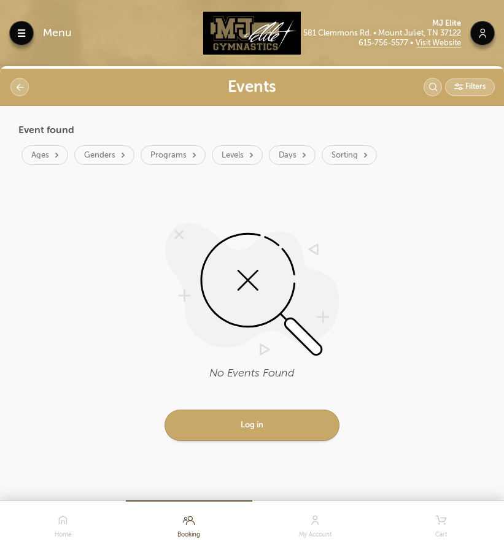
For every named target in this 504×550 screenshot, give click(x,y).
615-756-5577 (384, 42)
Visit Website (438, 42)
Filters (474, 86)
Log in (252, 424)
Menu (57, 32)
